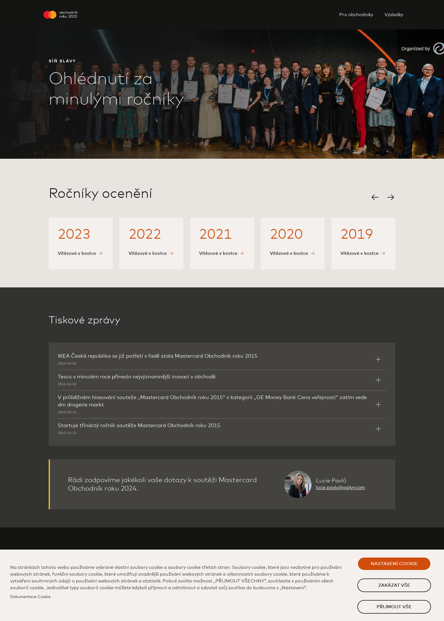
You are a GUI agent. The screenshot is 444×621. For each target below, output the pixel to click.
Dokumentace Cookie (30, 597)
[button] (374, 197)
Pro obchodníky (356, 14)
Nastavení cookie (394, 563)
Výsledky (394, 14)
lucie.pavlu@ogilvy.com (340, 487)
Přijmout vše (394, 607)
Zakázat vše (394, 585)
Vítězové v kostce (77, 253)
